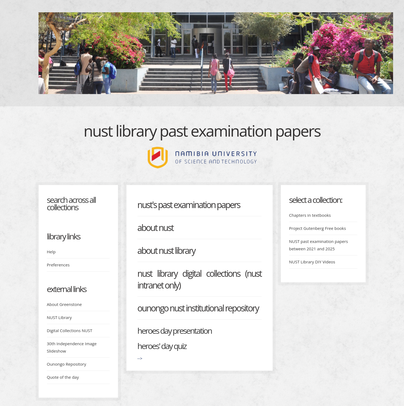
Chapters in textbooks (310, 215)
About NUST (155, 227)
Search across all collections (71, 203)
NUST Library (59, 317)
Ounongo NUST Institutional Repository (198, 308)
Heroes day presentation (174, 330)
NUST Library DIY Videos (312, 261)
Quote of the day (63, 377)
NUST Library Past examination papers (201, 130)
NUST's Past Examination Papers (188, 204)
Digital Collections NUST (69, 330)
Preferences (58, 264)
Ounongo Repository (66, 364)
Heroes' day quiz (161, 345)
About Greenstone (64, 304)
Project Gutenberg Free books (317, 228)
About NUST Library (166, 250)
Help (51, 251)
